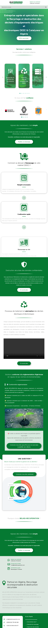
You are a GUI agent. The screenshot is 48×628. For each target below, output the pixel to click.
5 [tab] (27, 93)
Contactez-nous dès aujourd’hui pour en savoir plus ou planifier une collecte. (24, 446)
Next (45, 76)
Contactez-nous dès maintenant (25, 474)
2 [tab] (21, 93)
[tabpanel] (10, 76)
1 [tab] (20, 93)
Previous (2, 76)
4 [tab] (25, 93)
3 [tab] (23, 93)
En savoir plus (24, 38)
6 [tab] (29, 93)
